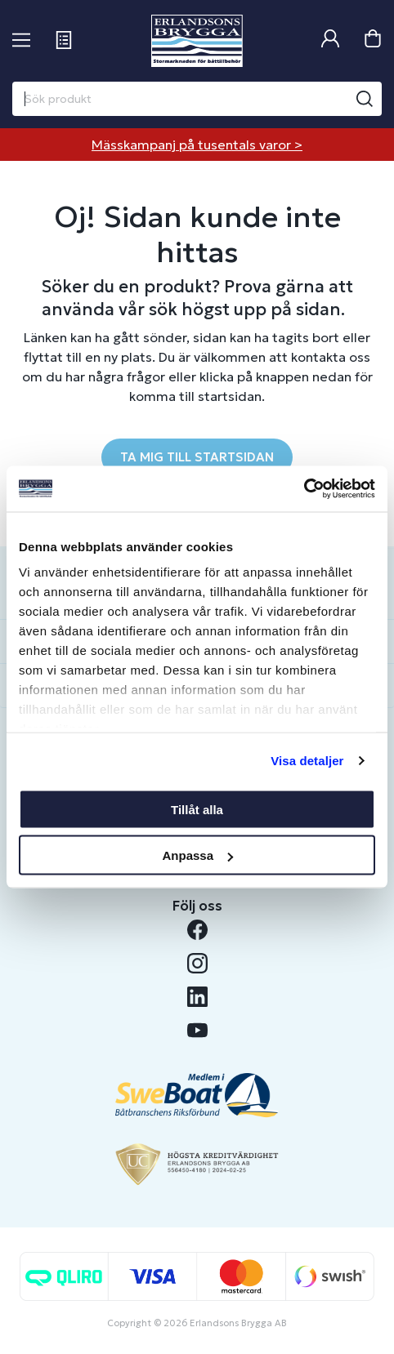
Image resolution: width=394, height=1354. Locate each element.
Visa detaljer (307, 761)
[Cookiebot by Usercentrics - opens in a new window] (303, 489)
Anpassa (197, 855)
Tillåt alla (197, 809)
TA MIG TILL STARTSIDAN (197, 457)
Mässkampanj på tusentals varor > (197, 144)
